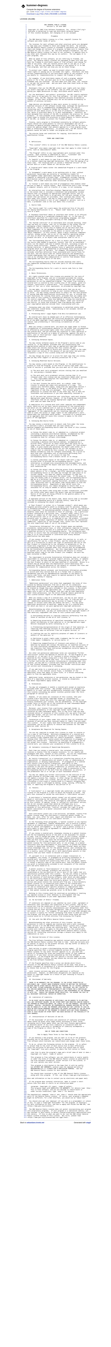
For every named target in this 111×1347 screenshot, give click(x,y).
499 (24, 995)
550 (24, 1095)
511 (24, 1019)
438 (24, 877)
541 (24, 1077)
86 (24, 191)
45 (24, 111)
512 (24, 1021)
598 (24, 1188)
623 (24, 1237)
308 (24, 623)
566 (24, 1126)
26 (24, 74)
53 (24, 127)
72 (24, 164)
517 (24, 1031)
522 (24, 1040)
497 (24, 992)
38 (24, 97)
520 (24, 1036)
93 (24, 205)
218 (24, 448)
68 (24, 156)
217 (24, 446)
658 (24, 1305)
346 (24, 697)
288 (24, 584)
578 (24, 1149)
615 (24, 1221)
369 (24, 742)
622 (24, 1235)
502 (24, 1001)
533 (24, 1062)
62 (24, 144)
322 (24, 651)
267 (24, 543)
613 (24, 1218)
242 (24, 495)
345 (24, 695)
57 (24, 134)
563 (24, 1120)
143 (24, 302)
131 (24, 279)
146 (24, 308)
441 (24, 882)
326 (24, 658)
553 (24, 1101)
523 (24, 1042)
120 (24, 257)
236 (24, 483)
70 (24, 160)
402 (24, 806)
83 (24, 185)
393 (24, 789)
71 (24, 162)
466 (24, 931)
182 (24, 378)
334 (24, 674)
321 (24, 649)
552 (24, 1099)
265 (24, 540)
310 (24, 627)
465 (24, 929)
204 (24, 421)
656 (24, 1301)
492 (24, 982)
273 (24, 555)
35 (24, 92)
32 (24, 86)
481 (24, 960)
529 (24, 1054)
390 (24, 783)
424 (24, 849)
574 (24, 1142)
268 (24, 545)
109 (24, 236)
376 (24, 756)
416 (24, 834)
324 (24, 655)
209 (24, 431)
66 (24, 152)
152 (24, 319)
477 (24, 953)
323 (24, 653)
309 (24, 625)
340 (24, 686)
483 (24, 964)
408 (24, 818)
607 (24, 1206)
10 (24, 43)
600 (24, 1192)
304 (24, 616)
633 (24, 1256)
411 (24, 824)
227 (24, 466)
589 (24, 1171)
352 (24, 709)
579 (24, 1151)
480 (24, 958)
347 (24, 699)
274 (24, 557)
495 (24, 988)
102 (24, 222)
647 (24, 1284)
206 (24, 425)
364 (24, 732)
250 (24, 510)
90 (24, 199)
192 (24, 397)
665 (24, 1319)
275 (24, 559)
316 (24, 639)
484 (24, 966)
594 (24, 1181)
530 (24, 1056)
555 (24, 1105)
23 (24, 68)
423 (24, 847)
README (53, 14)
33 (24, 88)
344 (24, 693)
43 (24, 107)
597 (24, 1186)
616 (24, 1223)
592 (24, 1177)
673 (24, 1334)
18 (24, 58)
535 (24, 1066)
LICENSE (62, 14)
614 (24, 1219)
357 (24, 719)
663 (24, 1315)
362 (24, 729)
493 (24, 984)
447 (24, 894)
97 (24, 212)
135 (24, 286)
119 (24, 255)
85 (24, 189)
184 (24, 382)
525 (24, 1046)
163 (24, 341)
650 (24, 1290)
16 (24, 55)
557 (24, 1108)
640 (24, 1270)
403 (24, 808)
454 (24, 908)
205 (24, 423)
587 (24, 1167)
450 (24, 900)
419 (24, 840)
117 (24, 251)
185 (24, 384)
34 (24, 90)
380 (24, 764)
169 (24, 353)
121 (24, 259)
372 (24, 748)
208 (24, 429)
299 (24, 606)
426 (24, 853)
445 (24, 890)
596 (24, 1184)
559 (24, 1112)
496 (24, 990)
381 (24, 766)
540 (24, 1075)
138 (24, 292)
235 (24, 481)
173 (24, 360)
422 (24, 845)
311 (24, 629)
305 (24, 618)
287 (24, 582)
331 (24, 668)
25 (24, 72)
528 (24, 1052)
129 (24, 275)
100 (24, 218)
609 (24, 1210)
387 (24, 777)
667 (24, 1323)
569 (24, 1132)
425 (24, 851)
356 (24, 717)
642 (24, 1274)
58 (24, 136)
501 (24, 999)
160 (24, 335)
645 (24, 1280)
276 (24, 561)
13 (24, 49)
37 (24, 95)
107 (24, 232)
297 (24, 602)
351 (24, 707)
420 (24, 842)
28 (24, 78)
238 (24, 487)
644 (24, 1278)
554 (24, 1103)
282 (24, 573)
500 (24, 997)
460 (24, 919)
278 (24, 565)
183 (24, 380)
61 (24, 142)
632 (24, 1255)
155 (24, 325)
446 (24, 892)
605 (24, 1202)
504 (24, 1005)
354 (24, 713)
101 (24, 220)
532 (24, 1060)
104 (24, 226)
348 (24, 701)
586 (24, 1165)
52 (24, 125)
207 (24, 427)
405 (24, 812)
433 (24, 867)
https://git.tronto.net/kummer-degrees (50, 12)
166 (24, 347)
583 (24, 1159)
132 (24, 280)
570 (24, 1134)
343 (24, 692)
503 (24, 1003)
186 (24, 386)
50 (24, 121)
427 (24, 855)
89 (24, 197)
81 (24, 181)
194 (24, 401)
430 (24, 861)
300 (24, 608)
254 (24, 518)
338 (24, 682)
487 (24, 972)
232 (24, 475)
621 (24, 1233)
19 (24, 60)
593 (24, 1179)
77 (24, 173)
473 (24, 945)
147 (24, 310)
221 (24, 454)
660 (24, 1309)
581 (24, 1155)
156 (24, 327)
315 (24, 637)
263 (24, 536)
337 (24, 680)
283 (24, 575)
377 (24, 758)
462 (24, 923)
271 (24, 551)
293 (24, 594)
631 (24, 1253)
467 (24, 933)
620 (24, 1231)
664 (24, 1317)
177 (24, 368)
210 (24, 432)
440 (24, 881)
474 (24, 947)
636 (24, 1262)
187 (24, 388)
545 (24, 1085)
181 (24, 376)
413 (24, 828)
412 (24, 826)
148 (24, 312)
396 (24, 795)
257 (24, 524)
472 (24, 943)
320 (24, 647)
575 (24, 1144)
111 (24, 240)
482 (24, 962)
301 (24, 610)
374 (24, 752)
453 (24, 906)
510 (24, 1017)
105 (24, 228)
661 (24, 1311)
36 (24, 93)
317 (24, 641)
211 (24, 434)
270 (24, 549)
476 (24, 951)
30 (24, 82)
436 (24, 873)
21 (24, 64)
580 (24, 1153)
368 (24, 740)
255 (24, 520)
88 (24, 195)
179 (24, 372)
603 (24, 1198)
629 (24, 1249)
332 (24, 670)
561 (24, 1116)
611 (24, 1214)
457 (24, 914)
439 (24, 879)
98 (24, 214)
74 (24, 168)
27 (24, 76)
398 (24, 799)
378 (24, 760)
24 (24, 70)
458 (24, 916)
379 (24, 762)
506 (24, 1009)
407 (24, 816)
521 (24, 1038)
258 (24, 526)
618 (24, 1227)
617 (24, 1225)
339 (24, 684)
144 (24, 304)
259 (24, 528)
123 (24, 263)
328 (24, 662)
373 (24, 750)
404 (24, 810)
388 (24, 779)
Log (37, 14)
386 (24, 775)
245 (24, 501)
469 (24, 937)
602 (24, 1196)
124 (24, 265)
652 (24, 1294)
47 (24, 115)
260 (24, 530)
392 (24, 787)
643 (24, 1276)
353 (24, 711)
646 (24, 1282)
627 (24, 1245)
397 (24, 797)
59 (24, 138)
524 (24, 1044)
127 (24, 271)
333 (24, 672)
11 (24, 45)
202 (24, 417)
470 (24, 939)
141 (24, 298)
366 (24, 736)
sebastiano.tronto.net (35, 1342)
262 (24, 534)
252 (24, 514)
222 (24, 456)
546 (24, 1087)
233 (24, 477)
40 (24, 101)
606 (24, 1204)
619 (24, 1229)
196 (24, 405)
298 (24, 604)
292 (24, 592)
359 (24, 723)
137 (24, 290)
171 (24, 356)
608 (24, 1208)
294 (24, 596)
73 (24, 166)
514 (24, 1025)
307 (24, 621)
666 (24, 1321)
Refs (47, 14)
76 (24, 171)
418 (24, 838)
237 (24, 485)
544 (24, 1083)
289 (24, 586)
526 (24, 1048)
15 (24, 53)
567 (24, 1128)
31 (24, 84)
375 (24, 754)
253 (24, 516)
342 (24, 690)
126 (24, 269)
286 (24, 581)
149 (24, 314)
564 (24, 1122)
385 (24, 773)
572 (24, 1138)
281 (24, 571)
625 (24, 1241)
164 (24, 343)
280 (24, 569)
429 (24, 859)
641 (24, 1272)
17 (24, 56)
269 (24, 547)
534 (24, 1064)
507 (24, 1011)
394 (24, 791)
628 (24, 1247)
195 (24, 403)
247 (24, 505)
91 (24, 201)
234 (24, 479)
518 (24, 1032)
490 (24, 978)
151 (24, 318)
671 (24, 1331)
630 (24, 1251)
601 (24, 1194)
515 (24, 1027)
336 (24, 678)
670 (24, 1329)
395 (24, 793)
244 (24, 499)
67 (24, 154)
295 (24, 598)
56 (24, 132)
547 (24, 1089)
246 (24, 503)
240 (24, 491)
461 (24, 921)
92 (24, 203)
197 (24, 407)
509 (24, 1015)
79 (24, 177)
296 (24, 600)
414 (24, 830)
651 (24, 1292)
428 (24, 857)
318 (24, 643)
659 (24, 1307)
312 (24, 631)
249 (24, 508)
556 (24, 1106)
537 (24, 1069)
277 (24, 563)
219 (24, 450)
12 (24, 47)
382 (24, 768)
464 (24, 927)
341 (24, 688)
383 (24, 769)
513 (24, 1023)
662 (24, 1313)
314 (24, 635)
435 (24, 871)
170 (24, 355)
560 (24, 1114)
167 (24, 349)
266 (24, 542)
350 (24, 705)
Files (42, 14)
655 (24, 1299)
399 (24, 801)
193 (24, 399)
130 (24, 277)
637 (24, 1264)
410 (24, 822)
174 (24, 362)
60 (24, 140)
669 (24, 1327)
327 (24, 660)
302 (24, 612)
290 (24, 588)
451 (24, 902)
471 (24, 941)
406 (24, 814)
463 (24, 925)
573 (24, 1140)
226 (24, 464)
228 (24, 468)
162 (24, 339)
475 (24, 949)
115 (24, 247)
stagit (88, 1342)
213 (24, 438)
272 (24, 553)
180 (24, 374)
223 (24, 458)
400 (24, 803)
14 (24, 51)
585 (24, 1163)
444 (24, 888)
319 (24, 645)
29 (24, 80)
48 (24, 117)
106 (24, 230)
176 (24, 366)
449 (24, 898)
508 (24, 1013)
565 (24, 1124)
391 (24, 785)
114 (24, 245)
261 (24, 532)
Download (30, 14)
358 (24, 721)
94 (24, 206)
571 (24, 1136)
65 (24, 150)
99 (24, 216)
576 (24, 1145)
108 (24, 234)
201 (24, 415)
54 (24, 129)
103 (24, 224)
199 (24, 411)
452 (24, 904)
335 (24, 676)
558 (24, 1110)
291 (24, 590)
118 (24, 253)
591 (24, 1175)
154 (24, 323)
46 (24, 113)
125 (24, 267)
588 (24, 1169)
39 (24, 99)
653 (24, 1295)
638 (24, 1266)
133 (24, 282)
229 (24, 469)
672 (24, 1332)
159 (24, 333)
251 (24, 512)
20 (24, 62)
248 (24, 506)
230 (24, 471)
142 (24, 300)
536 (24, 1068)
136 (24, 288)
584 (24, 1161)
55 (24, 130)
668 (24, 1325)
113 (24, 243)
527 (24, 1050)
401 (24, 805)
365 (24, 734)
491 (24, 980)
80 (24, 179)
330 (24, 666)
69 (24, 158)
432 (24, 865)
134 (24, 284)
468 (24, 935)
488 (24, 974)
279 (24, 567)
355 (24, 715)
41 (24, 103)
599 (24, 1190)
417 (24, 836)
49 (24, 119)
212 (24, 436)
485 (24, 968)
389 (24, 781)
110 (24, 238)
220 (24, 452)
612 (24, 1216)
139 (24, 294)
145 (24, 306)
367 (24, 738)
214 (24, 440)
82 (24, 183)
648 (24, 1286)
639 (24, 1268)
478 (24, 955)
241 (24, 493)
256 (24, 522)
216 (24, 444)
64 (24, 148)
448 (24, 896)
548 (24, 1091)
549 (24, 1093)
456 (24, 912)
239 (24, 489)
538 (24, 1071)
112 (24, 242)
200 (24, 413)
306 (24, 619)
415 (24, 832)
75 (24, 169)
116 (24, 249)
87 (24, 193)
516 (24, 1029)
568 (24, 1130)
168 (24, 351)
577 (24, 1147)
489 (24, 976)
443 (24, 886)
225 (24, 462)
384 (24, 771)
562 (24, 1118)
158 (24, 331)
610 (24, 1212)
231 (24, 473)
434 (24, 869)
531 (24, 1058)
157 (24, 329)
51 (24, 123)
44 (24, 109)
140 (24, 296)
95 (24, 208)
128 (24, 273)
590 (24, 1173)
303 (24, 614)
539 (24, 1073)
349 (24, 703)
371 (24, 746)
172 (24, 358)
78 (24, 175)
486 (24, 970)
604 (24, 1200)
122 (24, 261)
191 (24, 395)
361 (24, 727)
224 (24, 460)
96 (24, 210)
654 (24, 1297)
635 (24, 1260)
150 (24, 316)
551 (24, 1097)
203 (24, 419)
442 (24, 884)
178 (24, 370)
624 (24, 1239)
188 (24, 390)
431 (24, 863)
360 (24, 725)
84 (24, 187)
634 (24, 1258)
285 (24, 579)
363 (24, 731)
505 (24, 1007)
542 (24, 1079)
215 (24, 442)
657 (24, 1303)
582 (24, 1157)
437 (24, 875)
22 (24, 66)
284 (24, 577)
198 (24, 409)
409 (24, 820)
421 (24, 843)
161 (24, 337)
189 (24, 392)
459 (24, 918)
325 (24, 656)
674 (24, 1336)
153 (24, 321)
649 (24, 1288)
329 (24, 664)
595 (24, 1182)
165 (24, 345)
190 (24, 393)
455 (24, 910)
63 (24, 146)
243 (24, 497)
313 (24, 633)
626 (24, 1243)
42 (24, 105)
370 (24, 744)
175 (24, 364)
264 (24, 538)
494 (24, 986)
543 (24, 1081)
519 (24, 1034)
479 (24, 956)
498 (24, 994)
